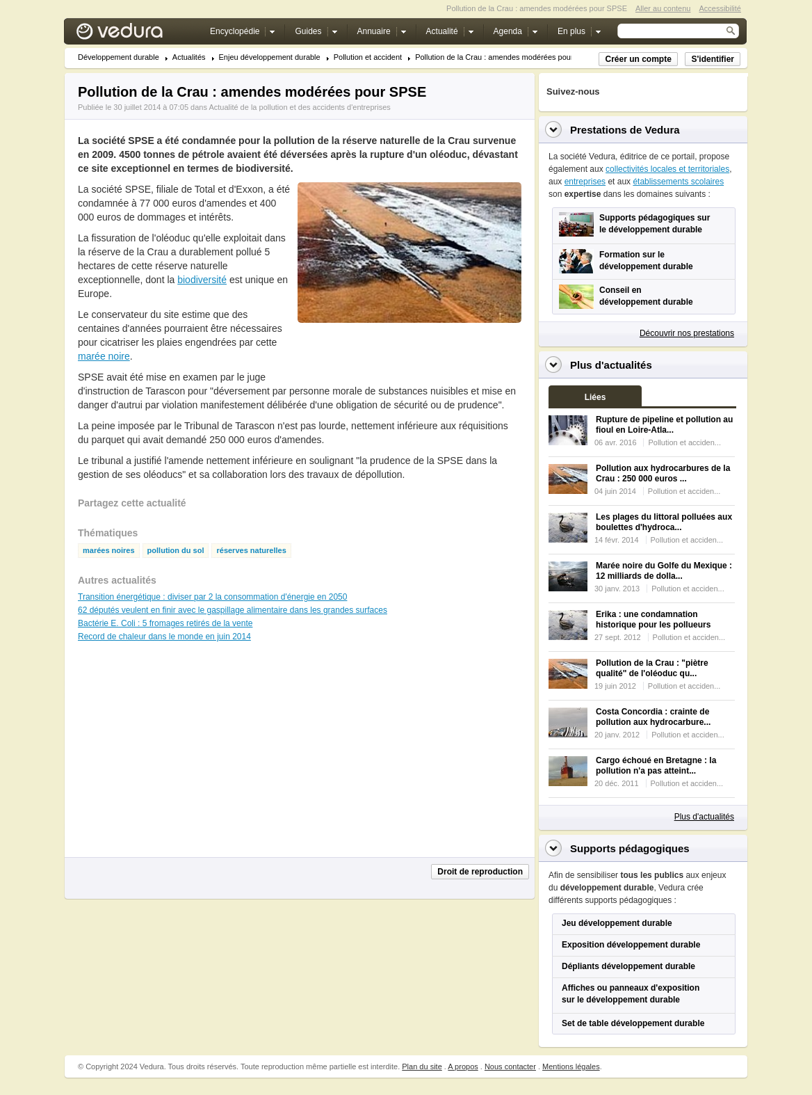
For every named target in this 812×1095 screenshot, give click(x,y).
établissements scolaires (678, 181)
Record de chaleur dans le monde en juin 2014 (164, 636)
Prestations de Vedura (625, 130)
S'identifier (712, 59)
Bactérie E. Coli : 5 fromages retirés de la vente (165, 623)
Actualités (189, 57)
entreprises (585, 181)
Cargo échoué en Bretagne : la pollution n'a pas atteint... (656, 766)
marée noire (104, 356)
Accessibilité (720, 8)
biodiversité (202, 279)
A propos (463, 1066)
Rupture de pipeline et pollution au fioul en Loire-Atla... (664, 425)
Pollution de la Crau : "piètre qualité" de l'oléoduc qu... (652, 668)
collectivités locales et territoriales (667, 169)
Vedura (136, 34)
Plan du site (421, 1066)
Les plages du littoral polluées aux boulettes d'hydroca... (664, 522)
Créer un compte (638, 59)
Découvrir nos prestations (687, 333)
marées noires (109, 550)
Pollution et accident (368, 57)
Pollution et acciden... (684, 442)
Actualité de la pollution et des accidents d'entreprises (299, 107)
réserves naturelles (251, 550)
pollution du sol (175, 550)
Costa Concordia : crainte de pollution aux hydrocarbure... (653, 717)
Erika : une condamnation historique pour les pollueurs (653, 619)
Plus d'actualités (704, 817)
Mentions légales (571, 1066)
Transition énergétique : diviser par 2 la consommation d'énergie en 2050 (212, 597)
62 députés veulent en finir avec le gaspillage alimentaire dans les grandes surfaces (232, 610)
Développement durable (118, 57)
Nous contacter (510, 1066)
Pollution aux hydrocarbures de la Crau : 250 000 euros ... (663, 473)
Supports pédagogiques (630, 848)
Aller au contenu (663, 8)
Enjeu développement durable (269, 57)
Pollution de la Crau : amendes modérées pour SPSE (505, 57)
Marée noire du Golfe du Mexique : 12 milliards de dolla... (664, 571)
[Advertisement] (409, 354)
